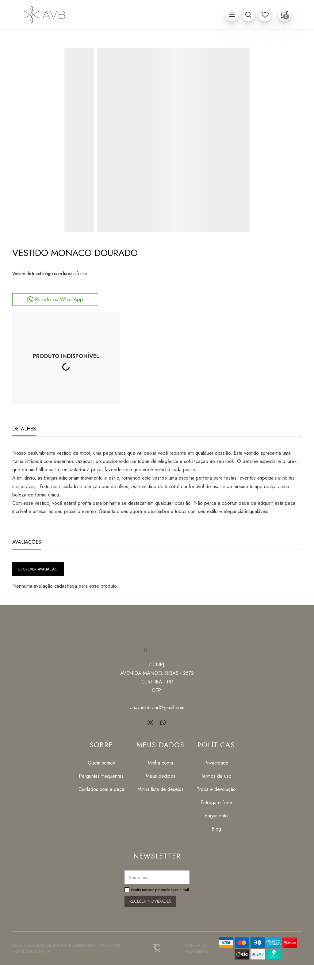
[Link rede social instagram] (151, 722)
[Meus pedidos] (160, 776)
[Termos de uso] (216, 776)
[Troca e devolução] (216, 789)
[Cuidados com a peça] (101, 789)
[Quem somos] (101, 762)
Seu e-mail (139, 877)
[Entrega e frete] (216, 802)
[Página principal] (43, 15)
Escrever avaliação (38, 569)
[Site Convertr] (157, 948)
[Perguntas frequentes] (101, 776)
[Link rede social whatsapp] (163, 722)
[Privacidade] (216, 762)
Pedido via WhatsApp (59, 299)
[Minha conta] (160, 762)
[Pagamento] (216, 815)
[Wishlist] (265, 14)
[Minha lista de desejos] (160, 789)
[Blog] (216, 828)
